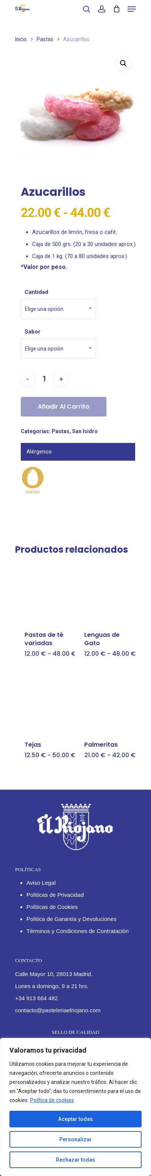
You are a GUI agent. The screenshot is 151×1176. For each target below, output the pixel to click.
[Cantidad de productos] (44, 379)
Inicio (21, 39)
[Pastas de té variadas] (44, 593)
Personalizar (75, 1139)
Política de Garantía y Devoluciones (71, 919)
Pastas (45, 39)
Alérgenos (39, 451)
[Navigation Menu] (132, 9)
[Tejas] (44, 702)
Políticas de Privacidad (55, 895)
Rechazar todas (75, 1160)
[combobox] (58, 309)
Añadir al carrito (63, 406)
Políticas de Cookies (52, 907)
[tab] (78, 452)
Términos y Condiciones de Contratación (77, 931)
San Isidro (85, 431)
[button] (123, 63)
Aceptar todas (75, 1119)
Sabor (32, 331)
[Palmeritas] (104, 702)
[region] (75, 1107)
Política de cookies (52, 1100)
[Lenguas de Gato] (104, 593)
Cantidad (36, 292)
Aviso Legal (40, 882)
